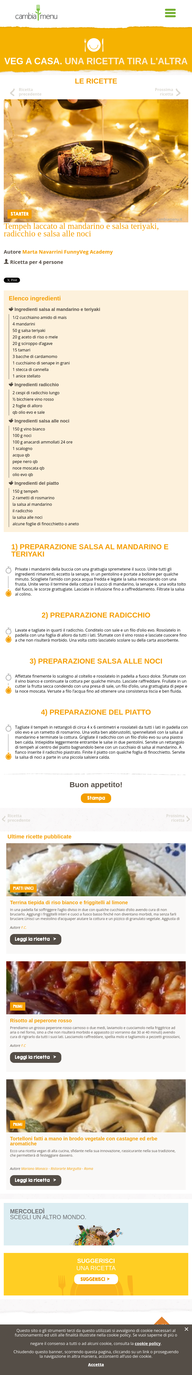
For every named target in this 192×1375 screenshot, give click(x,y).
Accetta (96, 1364)
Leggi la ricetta (36, 939)
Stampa (96, 798)
